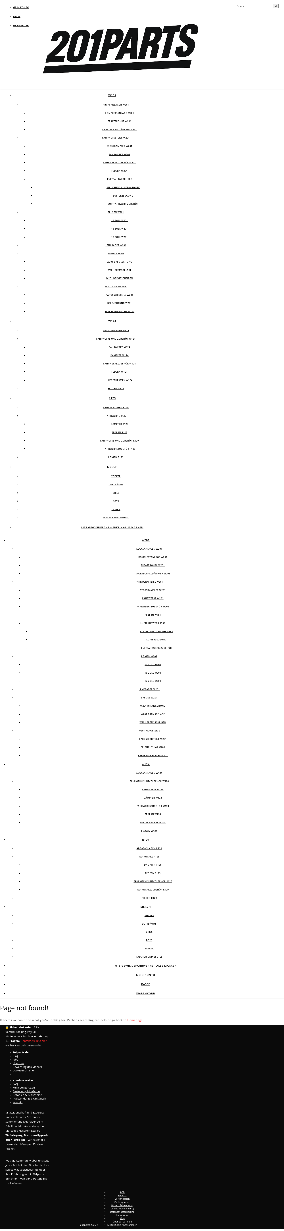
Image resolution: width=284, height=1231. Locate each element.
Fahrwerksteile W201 (116, 137)
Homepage (135, 1020)
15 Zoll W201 (119, 220)
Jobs (15, 1059)
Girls (115, 492)
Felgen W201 (116, 212)
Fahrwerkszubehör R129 (119, 448)
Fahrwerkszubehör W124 (119, 363)
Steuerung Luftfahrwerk (123, 187)
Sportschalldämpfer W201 (119, 129)
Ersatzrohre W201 (119, 121)
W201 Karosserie (116, 286)
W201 (112, 95)
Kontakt (17, 1102)
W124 (112, 321)
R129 (112, 398)
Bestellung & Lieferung (27, 1091)
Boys (116, 501)
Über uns (18, 1063)
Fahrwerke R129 (116, 415)
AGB (122, 1192)
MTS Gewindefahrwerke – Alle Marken (112, 527)
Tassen (116, 509)
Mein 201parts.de (24, 1087)
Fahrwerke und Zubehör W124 (116, 338)
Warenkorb (21, 25)
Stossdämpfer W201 (119, 146)
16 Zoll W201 (119, 228)
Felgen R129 (116, 457)
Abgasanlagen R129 (116, 407)
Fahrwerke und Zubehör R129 (119, 440)
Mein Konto (21, 7)
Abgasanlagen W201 (116, 104)
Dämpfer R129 (119, 424)
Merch (112, 467)
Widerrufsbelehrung (122, 1205)
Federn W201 (119, 170)
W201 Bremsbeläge (119, 270)
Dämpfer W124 (119, 355)
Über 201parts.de (122, 1221)
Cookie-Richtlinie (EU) (122, 1208)
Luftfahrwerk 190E (119, 179)
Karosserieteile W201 (119, 294)
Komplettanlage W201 (119, 113)
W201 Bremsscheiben (119, 278)
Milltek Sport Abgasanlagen (122, 1224)
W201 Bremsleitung (119, 261)
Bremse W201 (116, 253)
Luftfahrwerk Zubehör (123, 203)
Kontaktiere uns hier (34, 1041)
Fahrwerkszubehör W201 (119, 162)
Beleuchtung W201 (119, 303)
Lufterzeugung (123, 195)
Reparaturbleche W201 (119, 311)
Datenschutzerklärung (122, 1211)
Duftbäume (116, 484)
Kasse (16, 16)
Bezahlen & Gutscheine (27, 1095)
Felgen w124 (116, 388)
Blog (15, 1056)
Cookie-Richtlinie (23, 1070)
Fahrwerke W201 (119, 154)
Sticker (116, 476)
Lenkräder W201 (115, 245)
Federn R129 (119, 432)
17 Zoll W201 (119, 237)
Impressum (122, 1215)
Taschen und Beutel (116, 517)
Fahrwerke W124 (119, 347)
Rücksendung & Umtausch (29, 1098)
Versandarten (122, 1198)
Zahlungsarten (122, 1202)
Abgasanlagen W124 (116, 330)
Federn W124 (119, 371)
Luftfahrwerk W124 (119, 380)
